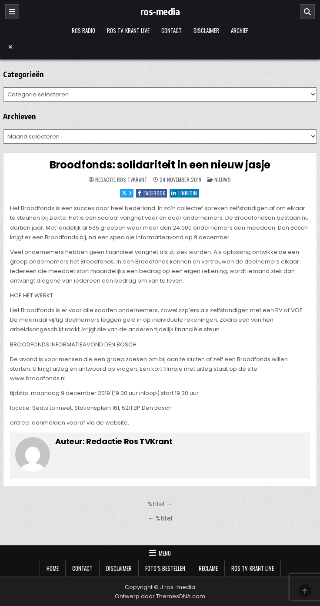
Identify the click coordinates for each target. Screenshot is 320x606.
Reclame (208, 568)
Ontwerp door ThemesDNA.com (160, 596)
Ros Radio (83, 30)
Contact (171, 30)
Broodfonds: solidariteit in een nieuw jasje (160, 165)
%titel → (160, 504)
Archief (239, 30)
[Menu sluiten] (160, 47)
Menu (165, 553)
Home (53, 568)
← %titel (160, 518)
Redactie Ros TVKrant (121, 179)
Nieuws (222, 179)
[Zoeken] (307, 11)
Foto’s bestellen (165, 568)
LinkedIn (184, 193)
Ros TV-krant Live (128, 30)
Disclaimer (206, 30)
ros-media (160, 11)
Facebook (151, 193)
